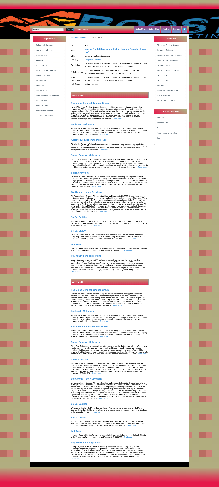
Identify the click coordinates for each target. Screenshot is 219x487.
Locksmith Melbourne (165, 50)
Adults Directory (42, 60)
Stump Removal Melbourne (167, 60)
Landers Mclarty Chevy (166, 100)
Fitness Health (162, 123)
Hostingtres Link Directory (46, 70)
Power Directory (42, 85)
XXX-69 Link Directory (44, 115)
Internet (160, 138)
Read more (117, 119)
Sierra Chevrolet (163, 65)
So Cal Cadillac (163, 75)
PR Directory (41, 80)
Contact (176, 29)
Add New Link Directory (45, 50)
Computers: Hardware (93, 60)
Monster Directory (43, 75)
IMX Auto (160, 85)
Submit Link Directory (44, 45)
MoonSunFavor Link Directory (47, 95)
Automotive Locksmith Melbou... (169, 55)
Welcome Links (42, 105)
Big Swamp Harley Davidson (168, 70)
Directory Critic (42, 55)
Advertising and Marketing (167, 133)
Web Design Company (44, 110)
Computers (161, 128)
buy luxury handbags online (167, 90)
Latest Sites (154, 29)
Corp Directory (41, 90)
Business (160, 118)
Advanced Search (82, 29)
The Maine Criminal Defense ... (169, 45)
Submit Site (141, 29)
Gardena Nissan (163, 95)
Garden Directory (42, 65)
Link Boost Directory (79, 37)
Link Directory (41, 100)
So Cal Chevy (162, 80)
